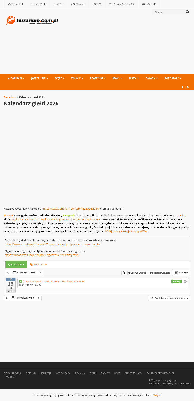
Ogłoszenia (149, 3)
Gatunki (15, 78)
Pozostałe (172, 78)
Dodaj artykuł (12, 373)
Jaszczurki (38, 78)
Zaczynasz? (78, 3)
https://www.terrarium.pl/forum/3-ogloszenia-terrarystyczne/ (42, 255)
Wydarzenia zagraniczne (56, 219)
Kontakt (11, 376)
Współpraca (63, 373)
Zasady (105, 373)
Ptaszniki (96, 78)
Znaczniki (38, 264)
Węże (58, 78)
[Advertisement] (125, 44)
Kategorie (16, 264)
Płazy (132, 78)
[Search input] (169, 12)
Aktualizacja (155, 383)
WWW (117, 373)
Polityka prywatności (160, 373)
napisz (181, 215)
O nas (93, 373)
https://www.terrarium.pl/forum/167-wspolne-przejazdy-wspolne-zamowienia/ (52, 244)
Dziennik (31, 373)
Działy (57, 3)
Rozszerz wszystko (160, 273)
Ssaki (115, 78)
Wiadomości (15, 3)
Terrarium (10, 97)
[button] (169, 298)
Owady (150, 78)
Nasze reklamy (133, 373)
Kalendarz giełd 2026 (121, 3)
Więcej (157, 395)
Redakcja (46, 373)
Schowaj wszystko (138, 273)
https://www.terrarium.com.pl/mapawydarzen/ (71, 208)
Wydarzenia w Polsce (25, 219)
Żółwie (76, 78)
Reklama (80, 373)
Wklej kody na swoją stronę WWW (126, 231)
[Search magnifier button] (187, 12)
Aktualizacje (38, 3)
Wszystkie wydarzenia (86, 219)
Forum (97, 3)
